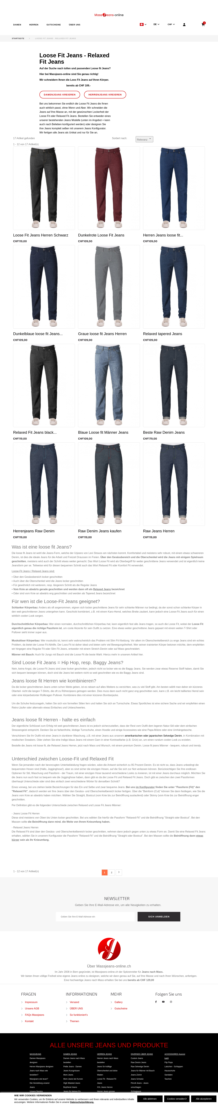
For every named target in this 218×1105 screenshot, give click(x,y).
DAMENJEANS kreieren (60, 94)
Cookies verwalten (176, 1099)
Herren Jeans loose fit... (163, 235)
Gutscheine (120, 1008)
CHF (170, 24)
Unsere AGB (32, 1008)
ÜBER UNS (74, 25)
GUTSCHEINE (54, 25)
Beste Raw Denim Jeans (164, 432)
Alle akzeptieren (204, 1099)
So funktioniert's (79, 1015)
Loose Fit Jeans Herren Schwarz (40, 235)
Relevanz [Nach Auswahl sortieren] (144, 139)
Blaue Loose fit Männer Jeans (103, 432)
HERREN (33, 25)
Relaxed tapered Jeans (162, 334)
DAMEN (17, 25)
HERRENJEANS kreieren (105, 94)
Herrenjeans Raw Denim (33, 531)
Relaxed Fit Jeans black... (35, 432)
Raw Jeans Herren (159, 531)
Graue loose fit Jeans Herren (102, 334)
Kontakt (29, 1021)
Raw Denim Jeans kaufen (99, 531)
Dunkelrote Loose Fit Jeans (101, 235)
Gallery (118, 1002)
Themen (74, 1021)
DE (155, 24)
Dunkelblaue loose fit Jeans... (38, 334)
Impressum (31, 1002)
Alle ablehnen (150, 1099)
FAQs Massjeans (34, 1015)
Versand (74, 1002)
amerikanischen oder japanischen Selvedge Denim (153, 735)
